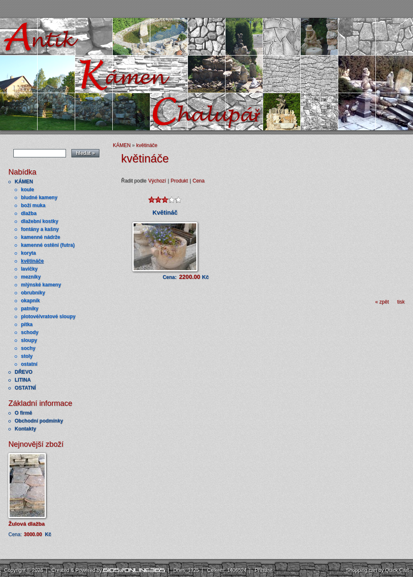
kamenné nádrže (40, 237)
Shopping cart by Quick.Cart (377, 570)
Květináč (164, 212)
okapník (30, 301)
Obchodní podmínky (39, 421)
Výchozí (157, 181)
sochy (28, 348)
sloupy (29, 340)
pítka (27, 324)
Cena (199, 181)
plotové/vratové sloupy (48, 316)
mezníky (31, 277)
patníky (29, 308)
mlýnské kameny (41, 285)
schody (29, 332)
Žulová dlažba (26, 524)
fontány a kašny (40, 229)
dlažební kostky (39, 221)
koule (27, 189)
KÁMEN (24, 182)
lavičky (29, 269)
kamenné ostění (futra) (48, 245)
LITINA (23, 380)
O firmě (23, 413)
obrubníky (33, 293)
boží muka (33, 205)
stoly (27, 356)
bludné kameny (39, 197)
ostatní (29, 364)
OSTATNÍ (25, 388)
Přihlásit (264, 570)
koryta (28, 253)
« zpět (382, 302)
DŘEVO (24, 372)
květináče (32, 261)
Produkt (179, 181)
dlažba (28, 213)
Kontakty (25, 429)
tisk (401, 302)
